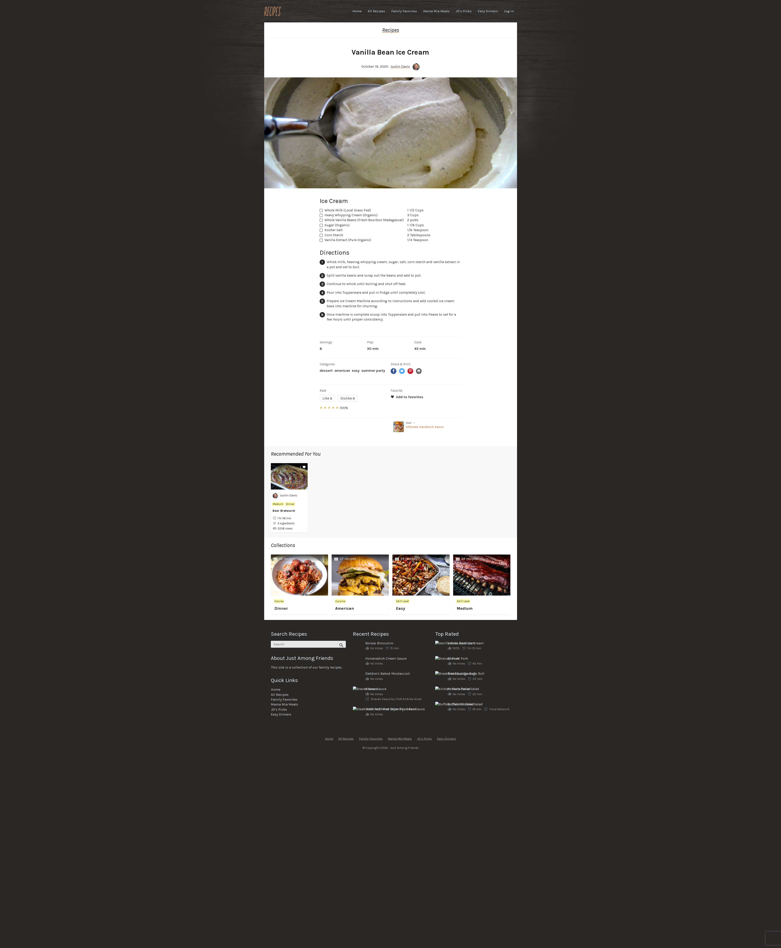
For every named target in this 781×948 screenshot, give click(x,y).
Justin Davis (400, 66)
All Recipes (376, 11)
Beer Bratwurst (284, 511)
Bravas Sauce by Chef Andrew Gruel (396, 699)
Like (327, 398)
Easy (356, 370)
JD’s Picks (464, 11)
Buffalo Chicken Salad (465, 704)
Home (357, 11)
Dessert (326, 370)
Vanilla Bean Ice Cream (466, 643)
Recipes (390, 30)
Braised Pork (458, 658)
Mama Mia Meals (436, 11)
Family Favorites (404, 11)
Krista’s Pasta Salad (463, 689)
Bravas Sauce (375, 689)
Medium (278, 504)
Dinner (290, 504)
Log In (509, 11)
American (342, 370)
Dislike (347, 398)
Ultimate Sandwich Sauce (425, 427)
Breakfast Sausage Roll (466, 673)
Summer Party (373, 370)
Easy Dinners (488, 11)
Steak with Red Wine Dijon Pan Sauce (395, 709)
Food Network (499, 709)
